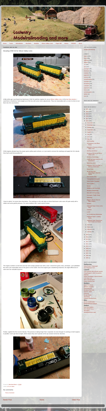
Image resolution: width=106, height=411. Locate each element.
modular (86, 73)
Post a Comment (9, 392)
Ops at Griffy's (90, 183)
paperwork (86, 87)
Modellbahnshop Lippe (90, 312)
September (90, 129)
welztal (86, 62)
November (90, 125)
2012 (87, 241)
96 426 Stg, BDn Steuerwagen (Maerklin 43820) (94, 173)
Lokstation (86, 85)
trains (12, 386)
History (66, 43)
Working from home (92, 151)
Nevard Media (87, 295)
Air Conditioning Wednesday (94, 214)
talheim (86, 94)
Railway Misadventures (90, 298)
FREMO (73, 43)
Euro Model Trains (89, 309)
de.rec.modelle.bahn (89, 302)
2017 (87, 118)
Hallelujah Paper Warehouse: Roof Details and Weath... (94, 221)
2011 (87, 244)
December (90, 123)
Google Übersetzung (89, 49)
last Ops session (71, 99)
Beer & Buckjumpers (89, 279)
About (80, 43)
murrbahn (86, 81)
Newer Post (7, 400)
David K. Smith (88, 291)
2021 (87, 109)
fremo (85, 90)
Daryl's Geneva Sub (89, 281)
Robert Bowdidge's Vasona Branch (93, 276)
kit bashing (87, 83)
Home (5, 43)
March (89, 227)
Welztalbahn (19, 43)
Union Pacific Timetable (93, 181)
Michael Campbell (88, 286)
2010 (87, 246)
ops (85, 66)
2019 (87, 114)
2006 (87, 255)
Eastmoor (86, 293)
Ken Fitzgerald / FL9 (89, 267)
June (88, 136)
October (89, 127)
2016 (87, 120)
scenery (86, 77)
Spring (88, 186)
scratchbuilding (88, 79)
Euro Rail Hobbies (89, 307)
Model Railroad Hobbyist (90, 303)
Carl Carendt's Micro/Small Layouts (93, 271)
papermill (86, 75)
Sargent (89, 203)
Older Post (76, 400)
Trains (11, 43)
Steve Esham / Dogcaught (91, 266)
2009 (87, 248)
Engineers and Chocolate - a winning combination (94, 166)
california (86, 60)
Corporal (89, 209)
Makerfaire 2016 (91, 163)
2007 (87, 253)
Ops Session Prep (92, 176)
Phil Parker (87, 296)
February (89, 229)
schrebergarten (88, 92)
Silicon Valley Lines (47, 43)
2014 (87, 237)
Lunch (88, 212)
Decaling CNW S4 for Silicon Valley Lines (94, 154)
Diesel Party (90, 169)
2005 (87, 257)
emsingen (86, 68)
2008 (87, 251)
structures (86, 71)
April (88, 224)
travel (85, 58)
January (89, 231)
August (89, 132)
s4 (8, 386)
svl (10, 386)
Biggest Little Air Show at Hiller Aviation (93, 200)
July (88, 134)
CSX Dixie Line (88, 278)
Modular (36, 43)
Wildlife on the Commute (93, 188)
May (88, 139)
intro (85, 96)
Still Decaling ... (91, 141)
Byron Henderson (88, 285)
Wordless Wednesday (92, 157)
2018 (87, 116)
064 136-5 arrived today (93, 193)
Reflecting (89, 197)
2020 (87, 111)
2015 (87, 234)
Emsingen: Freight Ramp (93, 195)
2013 (87, 239)
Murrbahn (28, 43)
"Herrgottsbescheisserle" (93, 179)
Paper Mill (59, 43)
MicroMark (86, 310)
